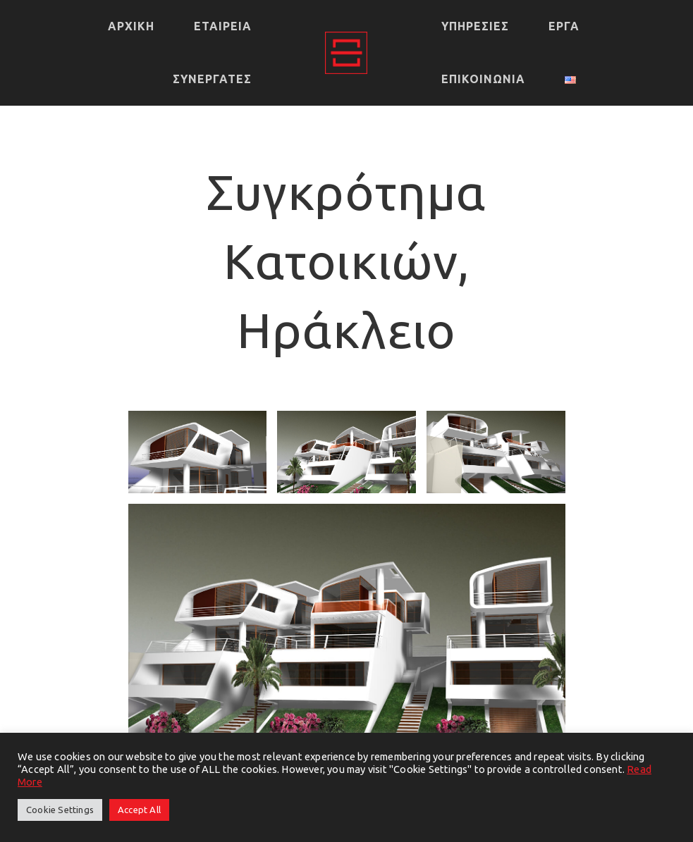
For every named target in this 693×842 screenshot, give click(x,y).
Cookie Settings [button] (60, 810)
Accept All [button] (139, 810)
